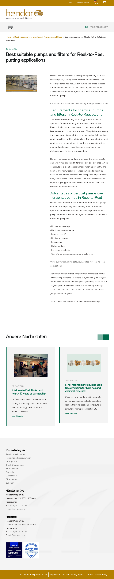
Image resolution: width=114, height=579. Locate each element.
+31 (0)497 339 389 (17, 505)
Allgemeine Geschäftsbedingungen (66, 574)
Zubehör (10, 482)
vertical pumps (99, 202)
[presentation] (100, 337)
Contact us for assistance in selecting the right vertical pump (79, 103)
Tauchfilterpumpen (15, 465)
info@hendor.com (99, 27)
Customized (11, 475)
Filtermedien (11, 479)
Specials (10, 472)
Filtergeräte (11, 461)
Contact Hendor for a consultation (66, 289)
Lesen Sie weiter (17, 416)
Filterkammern (12, 468)
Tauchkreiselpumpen (15, 454)
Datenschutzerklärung (96, 574)
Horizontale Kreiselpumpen (18, 458)
